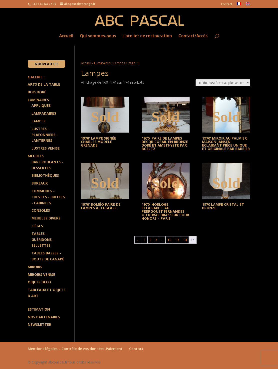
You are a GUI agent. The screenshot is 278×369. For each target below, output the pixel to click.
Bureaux (39, 183)
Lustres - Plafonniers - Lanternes (44, 134)
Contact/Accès (193, 36)
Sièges (37, 225)
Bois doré (37, 92)
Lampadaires (43, 113)
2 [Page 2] (150, 239)
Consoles (40, 210)
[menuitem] (239, 5)
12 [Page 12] (169, 239)
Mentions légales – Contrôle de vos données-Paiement (75, 348)
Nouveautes (46, 63)
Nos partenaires (44, 317)
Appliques (41, 105)
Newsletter (39, 324)
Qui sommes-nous (98, 36)
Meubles (36, 156)
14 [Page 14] (185, 239)
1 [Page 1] (145, 239)
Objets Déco (39, 282)
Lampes (119, 63)
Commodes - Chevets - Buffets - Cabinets (48, 196)
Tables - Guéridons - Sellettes (42, 239)
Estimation (39, 309)
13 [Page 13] (177, 239)
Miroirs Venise (41, 274)
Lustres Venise (45, 148)
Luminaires (102, 63)
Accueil (66, 36)
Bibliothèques (45, 175)
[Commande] (223, 82)
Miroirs (35, 266)
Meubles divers (45, 218)
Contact (226, 4)
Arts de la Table (44, 84)
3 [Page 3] (156, 239)
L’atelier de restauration (147, 36)
